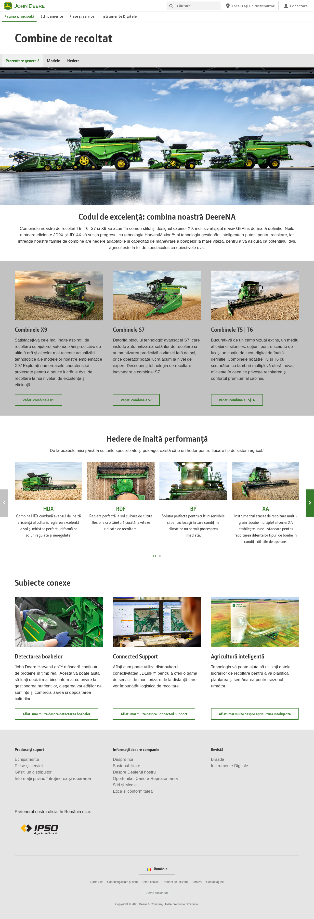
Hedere (73, 60)
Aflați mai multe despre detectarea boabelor (60, 715)
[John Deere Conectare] (295, 5)
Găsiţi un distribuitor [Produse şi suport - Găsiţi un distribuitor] (33, 772)
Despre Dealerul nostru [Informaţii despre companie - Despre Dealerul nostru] (134, 772)
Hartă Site (96, 882)
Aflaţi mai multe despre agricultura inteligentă (259, 715)
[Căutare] (194, 5)
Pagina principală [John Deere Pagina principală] (19, 16)
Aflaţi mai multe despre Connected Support (158, 715)
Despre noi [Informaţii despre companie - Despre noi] (123, 759)
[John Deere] (27, 6)
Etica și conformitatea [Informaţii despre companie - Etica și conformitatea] (133, 791)
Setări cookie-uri (157, 893)
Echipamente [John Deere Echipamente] (51, 16)
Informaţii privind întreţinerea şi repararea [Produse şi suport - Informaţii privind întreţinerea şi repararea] (53, 778)
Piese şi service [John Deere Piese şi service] (81, 16)
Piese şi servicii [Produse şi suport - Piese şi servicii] (29, 765)
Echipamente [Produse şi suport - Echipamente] (27, 759)
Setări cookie (150, 882)
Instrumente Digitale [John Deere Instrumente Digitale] (119, 16)
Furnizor (197, 882)
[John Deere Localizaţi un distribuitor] (249, 5)
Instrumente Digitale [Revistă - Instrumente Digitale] (229, 765)
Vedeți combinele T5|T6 (241, 401)
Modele (53, 60)
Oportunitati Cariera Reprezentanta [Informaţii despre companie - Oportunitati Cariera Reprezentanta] (145, 778)
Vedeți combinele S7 (140, 401)
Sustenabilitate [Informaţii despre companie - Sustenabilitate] (126, 765)
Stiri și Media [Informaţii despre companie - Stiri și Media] (125, 785)
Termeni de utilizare (175, 882)
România (157, 868)
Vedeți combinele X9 (42, 401)
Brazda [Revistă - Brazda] (217, 759)
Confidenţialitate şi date (122, 882)
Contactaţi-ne (214, 882)
